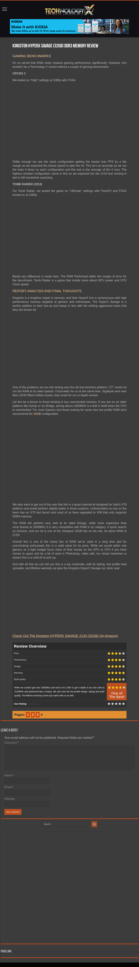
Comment (11, 742)
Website (9, 798)
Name (9, 775)
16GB (37, 413)
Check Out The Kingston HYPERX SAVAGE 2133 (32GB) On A (59, 636)
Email (9, 787)
